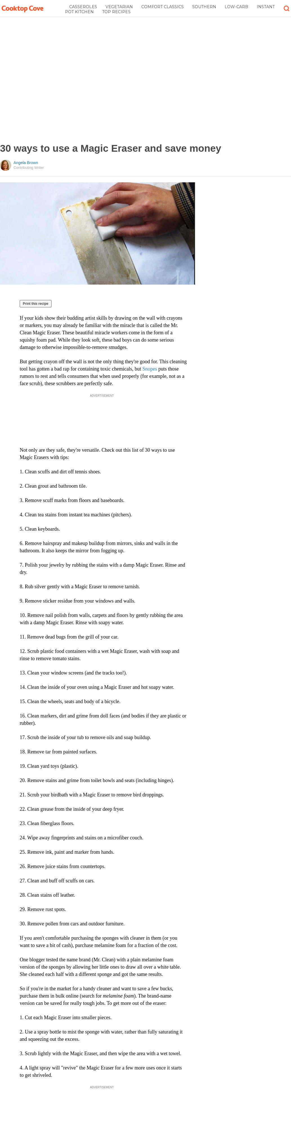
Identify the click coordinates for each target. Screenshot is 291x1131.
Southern (204, 6)
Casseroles (83, 6)
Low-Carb (236, 6)
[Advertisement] (65, 80)
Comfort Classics (162, 6)
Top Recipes (116, 11)
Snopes (150, 369)
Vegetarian (119, 6)
